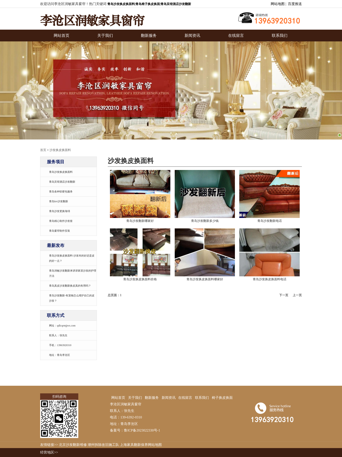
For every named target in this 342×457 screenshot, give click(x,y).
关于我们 (105, 35)
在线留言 (236, 35)
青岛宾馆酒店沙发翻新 (62, 181)
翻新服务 (149, 35)
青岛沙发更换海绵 (59, 211)
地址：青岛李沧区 (59, 355)
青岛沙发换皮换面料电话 (269, 279)
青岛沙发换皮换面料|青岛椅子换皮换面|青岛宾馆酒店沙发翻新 (149, 4)
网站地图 (278, 4)
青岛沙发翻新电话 (269, 221)
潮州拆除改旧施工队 (103, 445)
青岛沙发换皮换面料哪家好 (204, 279)
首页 (43, 150)
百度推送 (295, 4)
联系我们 (279, 35)
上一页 (297, 295)
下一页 (283, 295)
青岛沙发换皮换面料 (61, 171)
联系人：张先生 (58, 335)
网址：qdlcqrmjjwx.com (62, 325)
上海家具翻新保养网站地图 (141, 445)
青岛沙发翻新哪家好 (140, 221)
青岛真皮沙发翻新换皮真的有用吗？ (70, 285)
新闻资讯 (192, 35)
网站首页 (61, 35)
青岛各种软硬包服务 (61, 191)
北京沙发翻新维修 (73, 445)
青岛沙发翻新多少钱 (205, 221)
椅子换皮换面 (222, 397)
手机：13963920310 (60, 345)
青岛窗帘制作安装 (59, 230)
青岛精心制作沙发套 (61, 221)
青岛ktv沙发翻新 (58, 201)
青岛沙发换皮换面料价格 (140, 279)
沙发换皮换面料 (60, 150)
